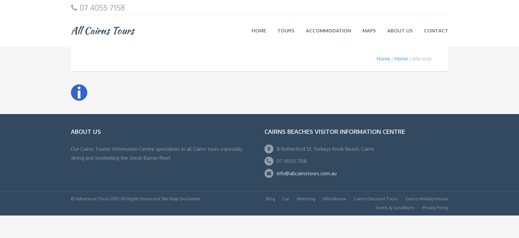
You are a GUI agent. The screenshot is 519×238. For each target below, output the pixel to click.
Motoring (306, 198)
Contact (436, 30)
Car (286, 198)
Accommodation (328, 30)
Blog (270, 198)
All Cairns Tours (102, 30)
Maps (369, 30)
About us (400, 30)
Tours (286, 30)
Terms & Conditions (395, 207)
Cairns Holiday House (426, 198)
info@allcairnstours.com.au (307, 173)
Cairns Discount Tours (376, 198)
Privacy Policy (435, 207)
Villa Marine (334, 198)
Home (259, 30)
